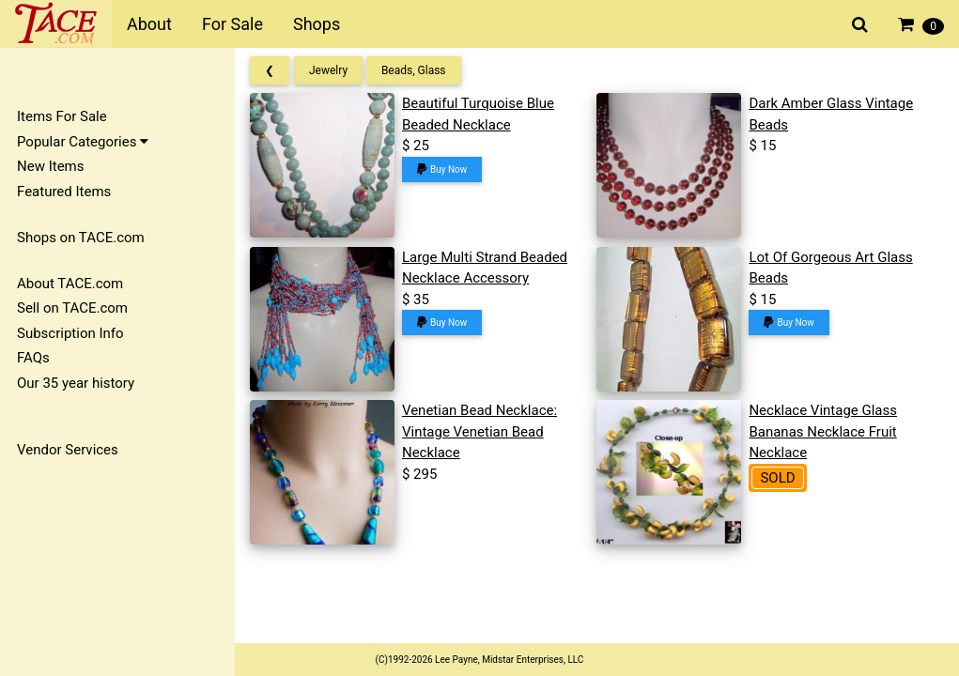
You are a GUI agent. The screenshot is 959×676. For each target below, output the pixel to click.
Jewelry (328, 70)
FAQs (33, 357)
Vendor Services (67, 449)
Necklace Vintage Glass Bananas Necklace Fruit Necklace (823, 431)
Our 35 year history (75, 383)
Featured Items (64, 191)
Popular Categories (82, 141)
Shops (316, 24)
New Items (50, 166)
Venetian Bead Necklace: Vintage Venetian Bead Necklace (479, 431)
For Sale (232, 24)
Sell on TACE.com (72, 308)
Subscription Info (70, 333)
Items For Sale (62, 116)
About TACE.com (70, 283)
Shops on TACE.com (81, 237)
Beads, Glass (413, 70)
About (149, 24)
